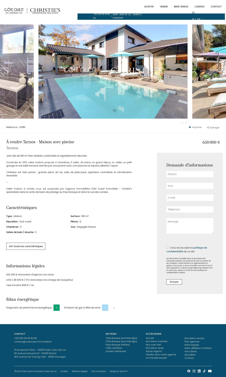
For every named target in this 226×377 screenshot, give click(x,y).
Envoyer (174, 281)
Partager (213, 127)
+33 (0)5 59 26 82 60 (25, 3)
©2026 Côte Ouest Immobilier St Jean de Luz (35, 371)
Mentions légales (80, 371)
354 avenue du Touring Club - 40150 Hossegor (40, 356)
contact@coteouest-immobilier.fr (33, 341)
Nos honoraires (99, 371)
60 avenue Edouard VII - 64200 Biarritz (35, 353)
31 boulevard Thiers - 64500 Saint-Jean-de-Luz (40, 349)
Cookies (64, 371)
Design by (119, 371)
